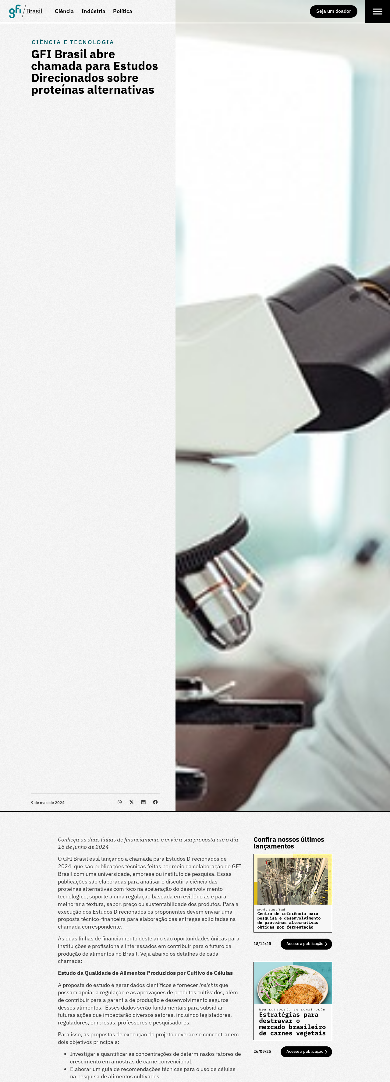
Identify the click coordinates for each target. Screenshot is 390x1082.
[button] (119, 802)
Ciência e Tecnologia (73, 42)
